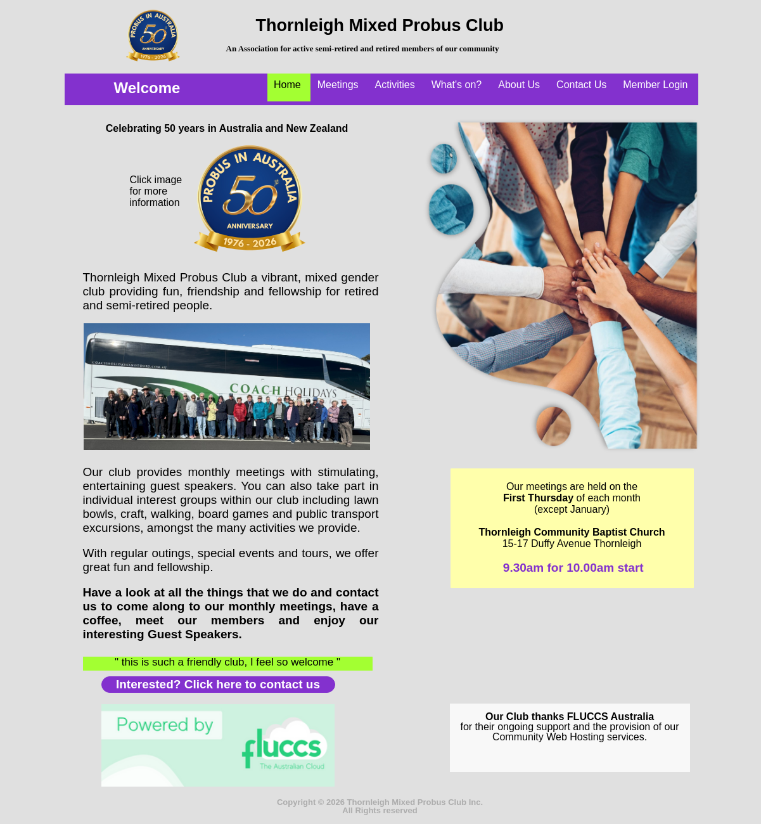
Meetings (338, 84)
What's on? (457, 84)
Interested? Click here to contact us (218, 684)
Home (287, 84)
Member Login (655, 84)
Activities (395, 84)
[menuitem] (289, 87)
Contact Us (581, 84)
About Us (519, 84)
